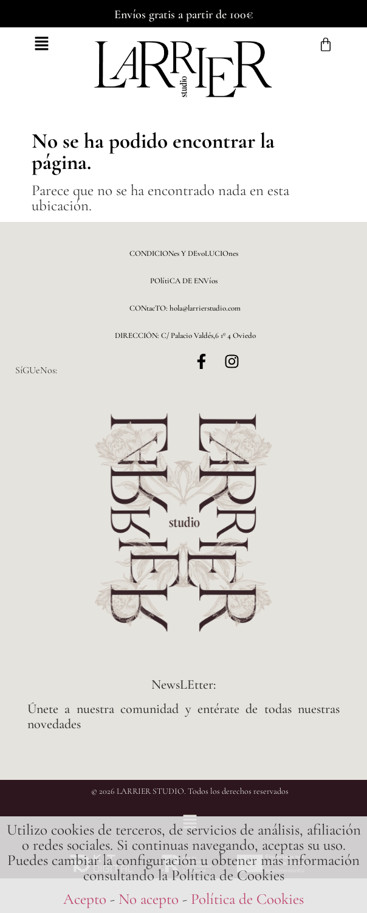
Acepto (84, 899)
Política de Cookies (247, 899)
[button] (42, 45)
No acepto (148, 899)
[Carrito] (326, 45)
